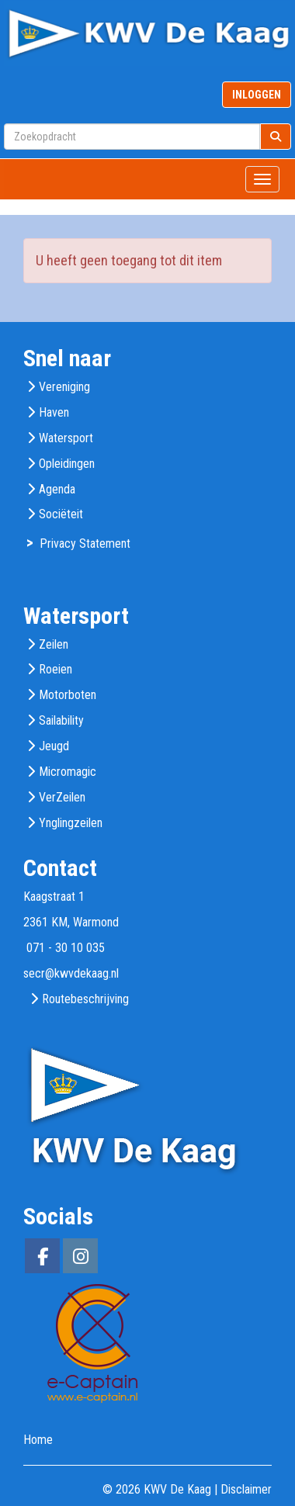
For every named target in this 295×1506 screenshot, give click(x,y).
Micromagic (67, 771)
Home (38, 1439)
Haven (54, 412)
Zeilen (53, 644)
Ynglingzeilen (70, 822)
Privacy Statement (85, 543)
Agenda (57, 489)
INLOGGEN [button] (256, 94)
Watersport (66, 438)
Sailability (61, 720)
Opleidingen (67, 463)
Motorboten (67, 694)
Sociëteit (61, 514)
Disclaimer (246, 1489)
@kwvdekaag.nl (71, 973)
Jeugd (54, 746)
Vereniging (64, 386)
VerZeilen (62, 797)
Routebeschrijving (85, 999)
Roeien (55, 669)
